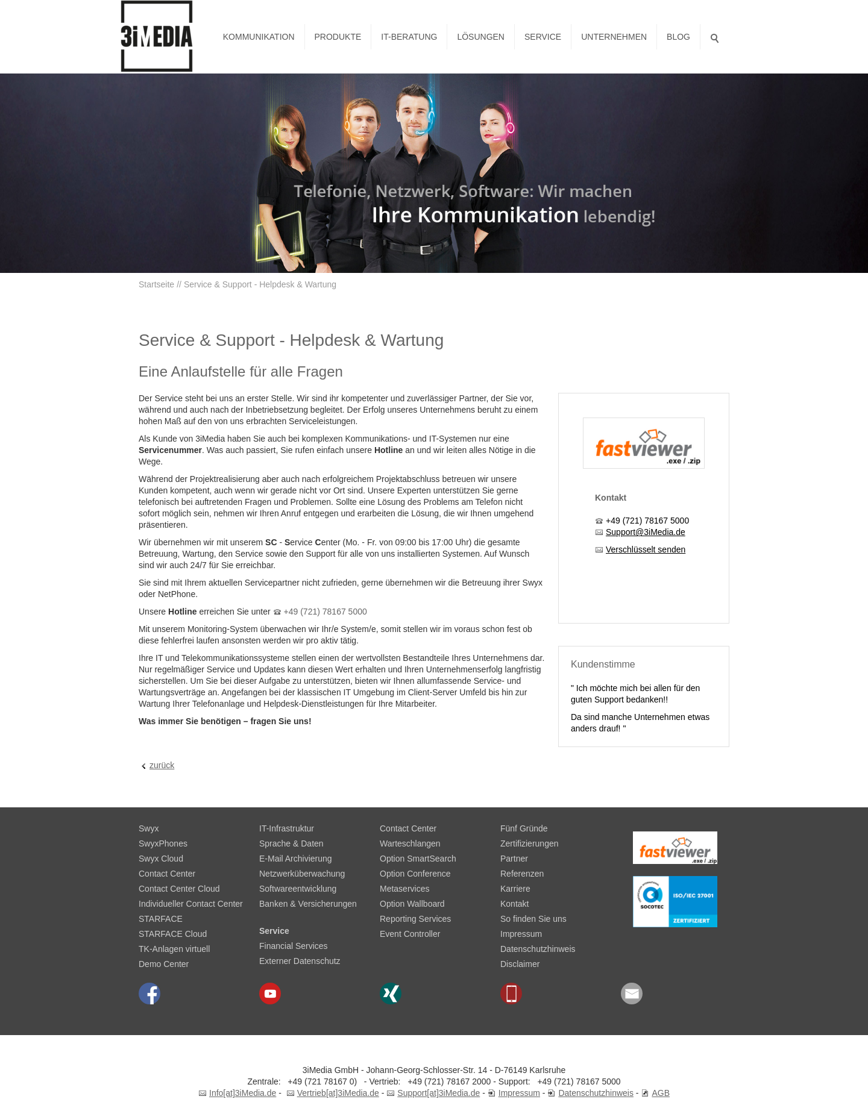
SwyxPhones (163, 843)
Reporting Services (415, 919)
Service (542, 37)
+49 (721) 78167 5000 (325, 611)
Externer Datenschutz (300, 961)
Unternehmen (614, 37)
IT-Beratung (409, 37)
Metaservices (404, 888)
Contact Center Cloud (179, 888)
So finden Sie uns (533, 919)
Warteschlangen (410, 843)
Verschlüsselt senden (645, 549)
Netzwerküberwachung (302, 873)
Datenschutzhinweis (538, 949)
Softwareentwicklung (297, 888)
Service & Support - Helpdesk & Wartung (260, 284)
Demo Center (164, 964)
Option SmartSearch (418, 858)
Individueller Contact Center (191, 904)
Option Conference (415, 873)
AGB (661, 1093)
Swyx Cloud (161, 858)
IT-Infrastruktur (286, 828)
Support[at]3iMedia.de (438, 1093)
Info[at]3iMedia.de (242, 1093)
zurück (161, 765)
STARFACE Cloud (173, 934)
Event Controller (410, 934)
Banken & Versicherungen (308, 904)
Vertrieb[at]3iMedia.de (338, 1093)
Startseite (156, 284)
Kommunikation (259, 37)
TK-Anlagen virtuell (174, 949)
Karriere (515, 888)
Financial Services (293, 946)
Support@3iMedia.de (645, 532)
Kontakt (514, 904)
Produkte (338, 37)
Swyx (149, 828)
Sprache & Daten (291, 843)
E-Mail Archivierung (295, 858)
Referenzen (522, 873)
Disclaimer (519, 964)
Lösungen (481, 37)
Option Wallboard (412, 904)
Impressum (521, 934)
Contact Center (167, 873)
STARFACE (161, 919)
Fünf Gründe (524, 828)
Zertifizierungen (529, 843)
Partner (514, 858)
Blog (678, 37)
